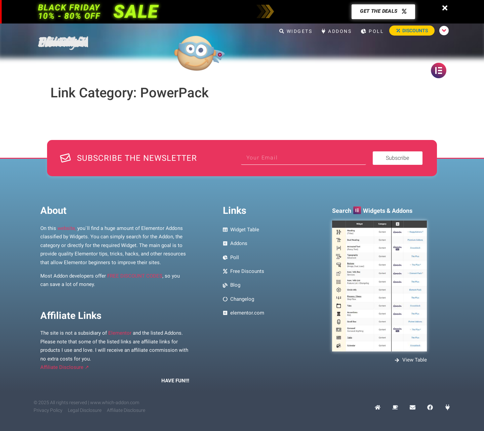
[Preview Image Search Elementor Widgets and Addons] (379, 286)
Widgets (296, 31)
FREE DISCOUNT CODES (134, 276)
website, (66, 228)
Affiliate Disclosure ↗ (64, 367)
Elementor (119, 333)
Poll (372, 31)
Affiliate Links (71, 315)
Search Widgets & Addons (372, 210)
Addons (337, 31)
